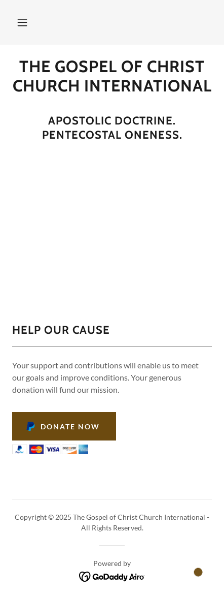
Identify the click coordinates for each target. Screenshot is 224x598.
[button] (22, 22)
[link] (112, 76)
